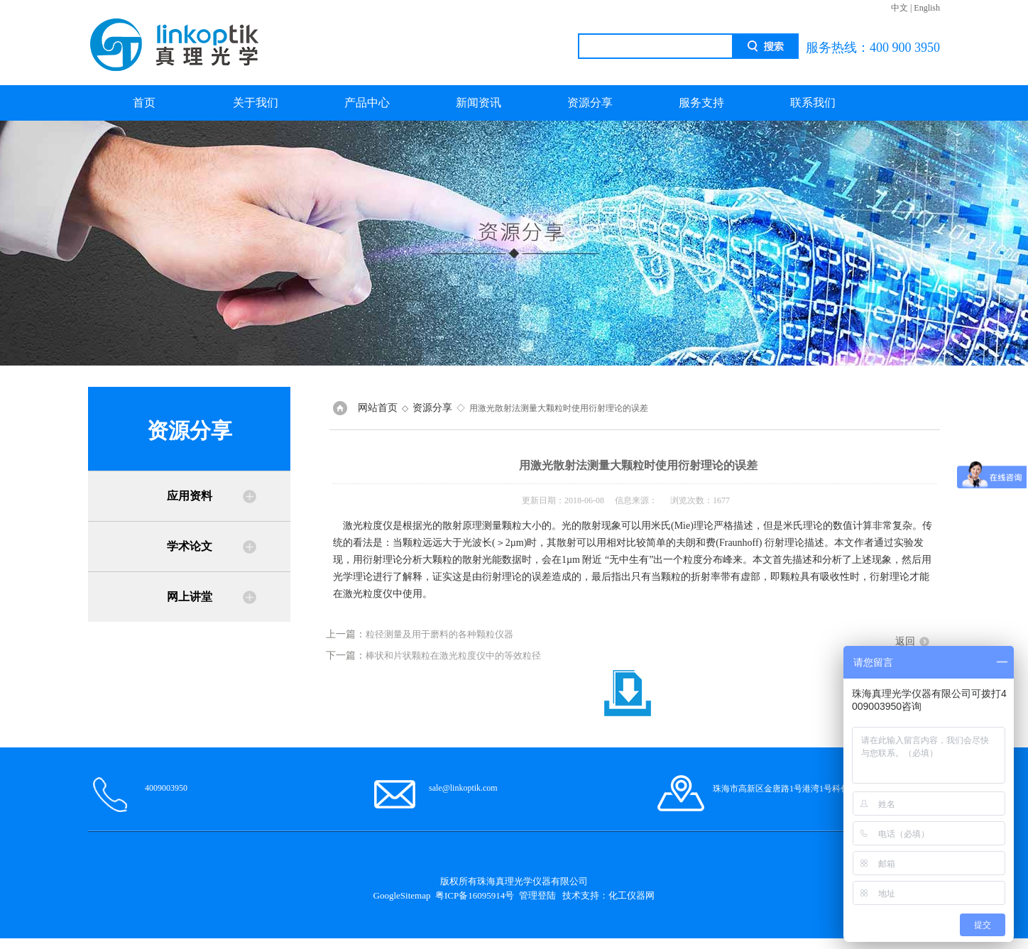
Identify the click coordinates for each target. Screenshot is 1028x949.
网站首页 (378, 407)
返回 (905, 641)
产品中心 (367, 103)
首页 (144, 103)
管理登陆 (537, 895)
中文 (899, 8)
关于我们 (255, 103)
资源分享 (590, 103)
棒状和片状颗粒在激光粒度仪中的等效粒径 (453, 655)
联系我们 (813, 103)
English (927, 8)
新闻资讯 (478, 103)
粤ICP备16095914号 (474, 895)
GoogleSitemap (402, 895)
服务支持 (701, 103)
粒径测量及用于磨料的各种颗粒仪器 (439, 634)
